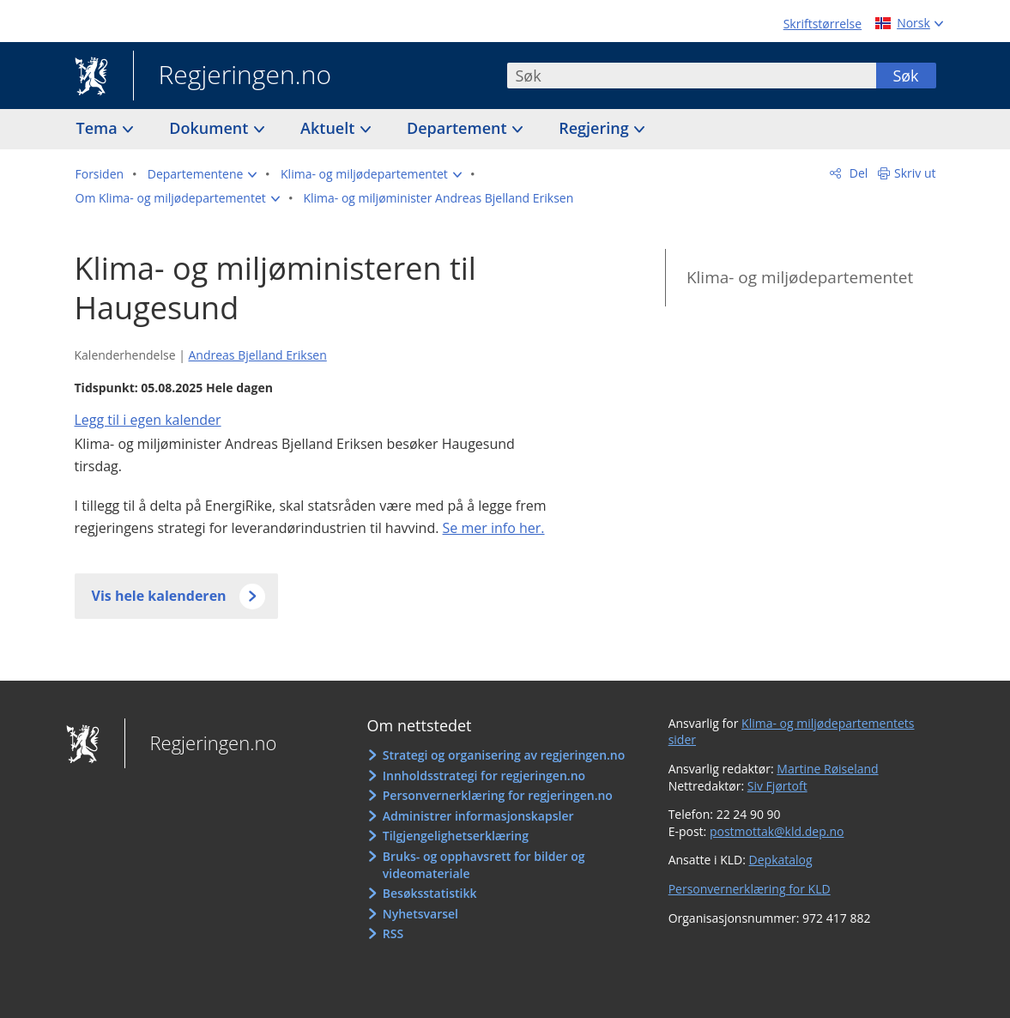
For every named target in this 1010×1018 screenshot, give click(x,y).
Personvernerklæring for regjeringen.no (498, 795)
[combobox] (691, 75)
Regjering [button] (595, 128)
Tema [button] (99, 128)
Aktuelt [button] (329, 128)
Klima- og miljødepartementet (799, 277)
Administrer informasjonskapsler (478, 816)
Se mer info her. (494, 527)
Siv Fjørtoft (777, 786)
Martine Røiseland (827, 768)
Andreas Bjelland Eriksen (257, 355)
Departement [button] (459, 128)
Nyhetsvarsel (420, 914)
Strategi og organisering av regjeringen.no (504, 755)
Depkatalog (781, 859)
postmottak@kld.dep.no (777, 831)
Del (857, 173)
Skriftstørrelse (822, 23)
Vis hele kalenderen (159, 595)
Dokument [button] (210, 128)
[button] (202, 174)
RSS (393, 933)
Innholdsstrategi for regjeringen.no (484, 775)
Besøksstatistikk (430, 893)
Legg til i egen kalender (148, 419)
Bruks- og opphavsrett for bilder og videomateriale (484, 865)
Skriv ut (915, 173)
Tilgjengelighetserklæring (456, 835)
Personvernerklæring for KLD (749, 889)
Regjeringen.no (232, 76)
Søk (905, 75)
